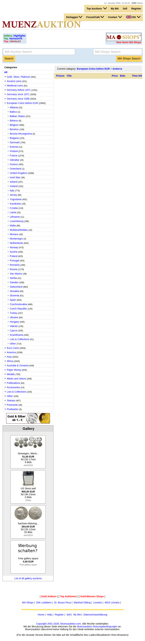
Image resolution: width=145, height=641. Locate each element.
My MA (115, 8)
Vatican (14, 326)
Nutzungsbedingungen (105, 626)
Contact (115, 17)
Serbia (13, 278)
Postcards (12, 404)
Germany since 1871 (18, 94)
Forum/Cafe (95, 17)
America (11, 352)
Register (136, 8)
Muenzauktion (84, 626)
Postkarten (13, 409)
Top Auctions (97, 8)
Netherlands (16, 243)
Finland (14, 151)
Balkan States (17, 116)
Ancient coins (14, 81)
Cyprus (14, 330)
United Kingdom (18, 173)
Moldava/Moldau (19, 229)
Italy (12, 190)
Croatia (14, 208)
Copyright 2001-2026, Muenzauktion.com (58, 623)
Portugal (14, 260)
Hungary (14, 321)
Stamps (11, 400)
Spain (13, 299)
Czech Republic (18, 308)
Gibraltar (14, 160)
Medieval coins (15, 85)
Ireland (13, 181)
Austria (14, 251)
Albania (14, 107)
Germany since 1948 (18, 98)
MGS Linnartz (112, 602)
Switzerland (16, 286)
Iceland (14, 186)
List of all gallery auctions (28, 578)
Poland (14, 256)
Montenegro (16, 238)
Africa (10, 361)
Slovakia (14, 291)
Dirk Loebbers (43, 602)
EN (133, 17)
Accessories (13, 387)
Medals (11, 374)
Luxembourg (16, 221)
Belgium (14, 125)
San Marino (16, 273)
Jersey (13, 194)
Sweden (14, 282)
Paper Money (14, 369)
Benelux (14, 129)
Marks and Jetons (16, 378)
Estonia (14, 146)
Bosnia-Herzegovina (21, 133)
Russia (13, 269)
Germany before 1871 (19, 90)
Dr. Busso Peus (62, 602)
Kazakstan (15, 203)
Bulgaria (14, 138)
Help (49, 614)
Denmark (15, 142)
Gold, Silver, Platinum (18, 76)
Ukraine (14, 317)
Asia (9, 356)
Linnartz (97, 602)
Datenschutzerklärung (95, 614)
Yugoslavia (16, 199)
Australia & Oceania (18, 365)
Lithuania (15, 216)
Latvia (13, 212)
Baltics (13, 111)
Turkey (13, 313)
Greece (14, 164)
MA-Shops (27, 602)
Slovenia (14, 295)
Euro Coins (13, 348)
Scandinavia (16, 334)
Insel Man (15, 177)
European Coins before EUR (22, 103)
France (14, 155)
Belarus (14, 120)
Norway (14, 247)
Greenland (15, 168)
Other (13, 343)
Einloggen (74, 17)
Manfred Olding (82, 602)
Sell (125, 8)
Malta (13, 225)
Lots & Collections (19, 339)
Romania (15, 264)
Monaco (14, 234)
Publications (13, 383)
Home (41, 614)
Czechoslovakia (18, 304)
